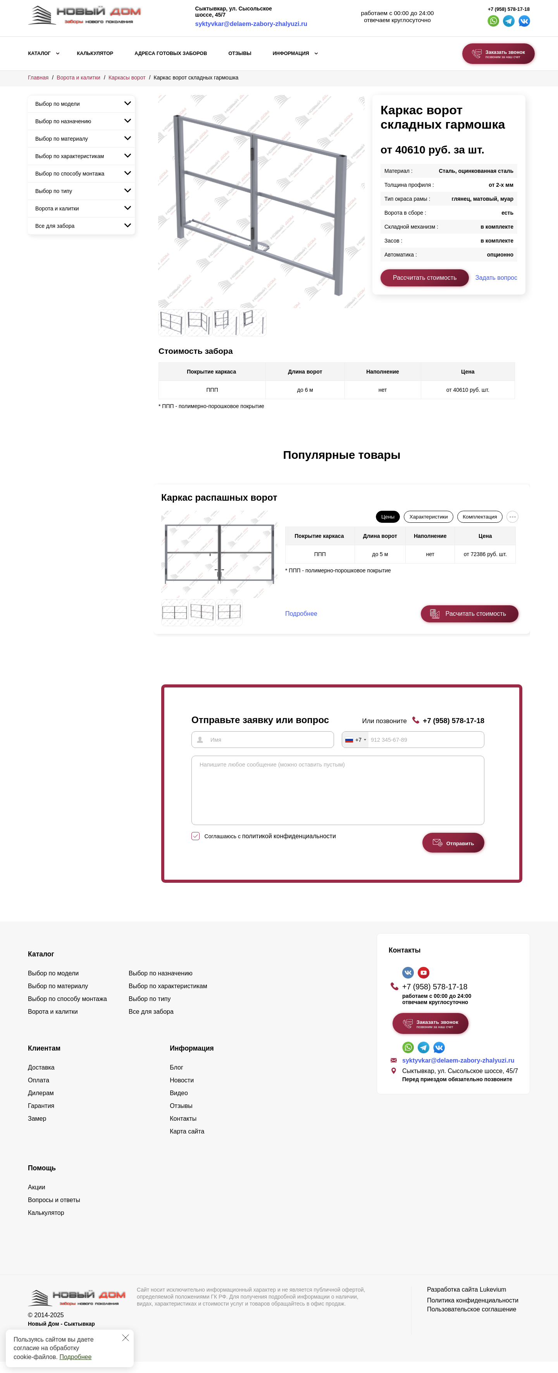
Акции (36, 1198)
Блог (176, 1078)
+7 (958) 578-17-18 (509, 9)
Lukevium (493, 1300)
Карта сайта (187, 1142)
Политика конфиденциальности (472, 1311)
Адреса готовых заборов (170, 53)
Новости (182, 1091)
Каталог (39, 53)
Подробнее (75, 1357)
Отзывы (239, 53)
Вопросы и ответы (54, 1211)
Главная (38, 77)
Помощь (42, 1179)
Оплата (38, 1091)
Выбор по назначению (63, 121)
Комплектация (480, 517)
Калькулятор (95, 53)
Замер (37, 1130)
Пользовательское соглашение (471, 1320)
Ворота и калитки (78, 77)
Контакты (183, 1130)
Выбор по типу (53, 191)
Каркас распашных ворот (219, 497)
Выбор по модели (57, 104)
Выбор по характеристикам (69, 156)
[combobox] (355, 739)
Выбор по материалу (61, 139)
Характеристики (429, 517)
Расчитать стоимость (476, 613)
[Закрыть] (125, 1338)
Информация (291, 53)
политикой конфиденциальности (289, 847)
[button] (162, 463)
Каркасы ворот (127, 77)
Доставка (41, 1078)
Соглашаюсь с (270, 847)
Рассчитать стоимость (424, 277)
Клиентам (44, 1059)
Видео (179, 1104)
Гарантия (41, 1117)
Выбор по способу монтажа (69, 174)
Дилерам (41, 1104)
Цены (387, 517)
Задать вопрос (496, 277)
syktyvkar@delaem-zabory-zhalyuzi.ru (251, 24)
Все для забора (54, 226)
